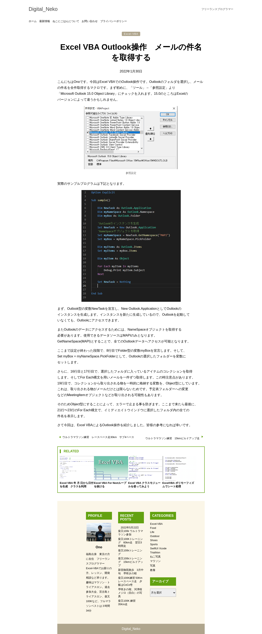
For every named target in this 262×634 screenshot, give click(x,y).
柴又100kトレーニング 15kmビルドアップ (130, 562)
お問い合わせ (90, 21)
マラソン (155, 561)
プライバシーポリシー (113, 21)
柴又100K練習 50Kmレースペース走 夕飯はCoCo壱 (130, 581)
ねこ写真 (155, 556)
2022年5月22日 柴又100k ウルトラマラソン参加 (130, 531)
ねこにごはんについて (66, 21)
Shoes (153, 540)
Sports (154, 544)
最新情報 (44, 21)
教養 (152, 570)
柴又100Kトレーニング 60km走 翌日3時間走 (130, 542)
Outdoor (154, 536)
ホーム (33, 21)
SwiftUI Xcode (158, 548)
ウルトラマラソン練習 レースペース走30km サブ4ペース (98, 437)
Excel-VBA (131, 33)
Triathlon (155, 552)
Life (152, 532)
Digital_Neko (43, 9)
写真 (152, 565)
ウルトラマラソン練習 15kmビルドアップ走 (172, 438)
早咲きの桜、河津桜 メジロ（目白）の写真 (131, 593)
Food (153, 527)
